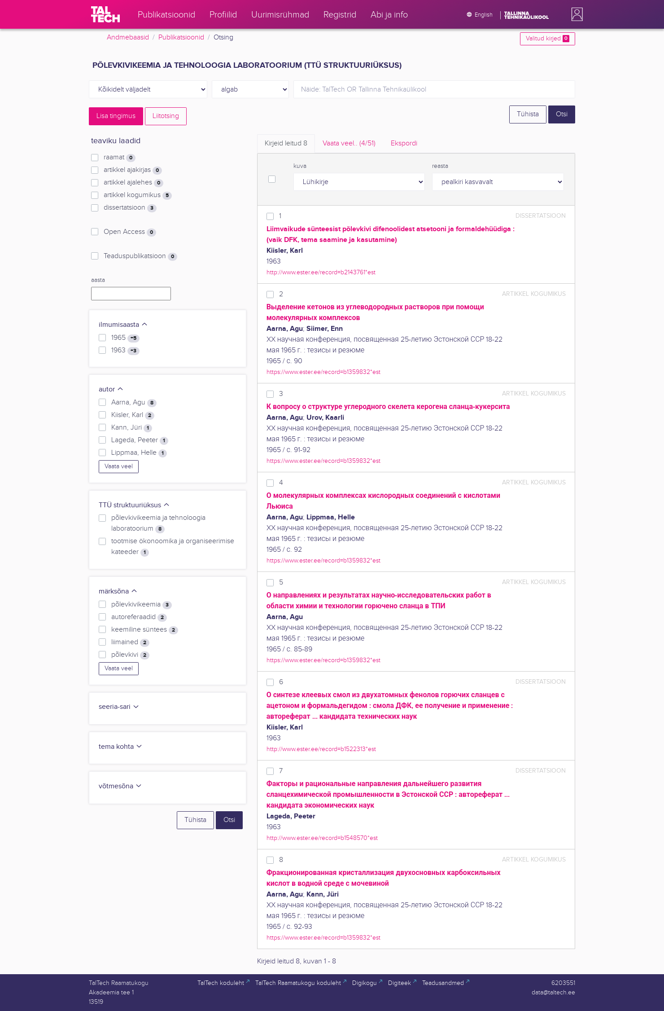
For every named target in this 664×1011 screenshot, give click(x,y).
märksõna (118, 591)
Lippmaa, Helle (139, 452)
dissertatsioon (130, 207)
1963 (125, 350)
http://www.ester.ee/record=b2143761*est (321, 272)
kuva (299, 166)
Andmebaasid (128, 37)
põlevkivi (130, 655)
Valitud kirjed (547, 38)
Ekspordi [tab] (404, 143)
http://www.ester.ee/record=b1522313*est (321, 749)
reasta (440, 166)
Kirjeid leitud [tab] (286, 143)
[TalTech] (105, 14)
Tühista (528, 114)
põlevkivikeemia (141, 604)
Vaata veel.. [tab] (349, 143)
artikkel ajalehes (133, 182)
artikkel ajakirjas (133, 170)
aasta (98, 280)
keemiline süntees (144, 629)
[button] (575, 14)
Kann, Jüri (131, 427)
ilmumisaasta (123, 325)
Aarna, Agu (134, 402)
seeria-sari (119, 707)
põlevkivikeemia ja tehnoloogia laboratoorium (158, 523)
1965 (125, 338)
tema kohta (121, 747)
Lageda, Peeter (139, 440)
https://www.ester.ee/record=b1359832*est (323, 372)
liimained (130, 642)
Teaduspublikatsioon (140, 256)
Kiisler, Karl (132, 415)
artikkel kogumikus (138, 195)
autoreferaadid (139, 617)
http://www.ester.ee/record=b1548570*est (322, 838)
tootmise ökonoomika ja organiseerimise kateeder (172, 547)
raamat (119, 157)
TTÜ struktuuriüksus (134, 505)
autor (111, 389)
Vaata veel (119, 466)
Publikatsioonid (181, 37)
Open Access (130, 232)
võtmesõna (120, 786)
